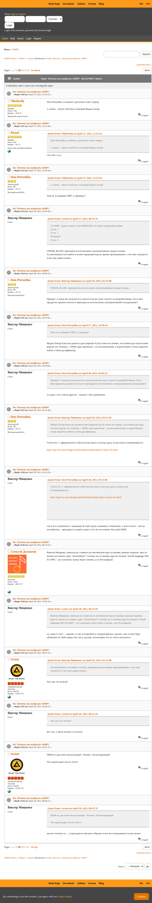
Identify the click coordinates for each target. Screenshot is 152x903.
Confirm (141, 896)
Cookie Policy (65, 896)
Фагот (55, 58)
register (22, 14)
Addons (81, 3)
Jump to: (121, 866)
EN (148, 3)
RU (141, 3)
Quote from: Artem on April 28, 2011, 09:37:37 (73, 808)
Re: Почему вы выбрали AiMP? (31, 91)
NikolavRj (17, 101)
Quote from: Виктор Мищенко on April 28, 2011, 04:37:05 (79, 417)
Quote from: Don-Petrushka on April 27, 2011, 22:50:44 (78, 325)
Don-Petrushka (21, 177)
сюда (59, 155)
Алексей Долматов (23, 551)
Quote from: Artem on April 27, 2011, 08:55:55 (73, 218)
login (13, 14)
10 (22, 70)
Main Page (54, 3)
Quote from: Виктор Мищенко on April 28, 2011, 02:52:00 (79, 280)
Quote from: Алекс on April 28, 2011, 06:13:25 (73, 608)
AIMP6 (15, 49)
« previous (140, 64)
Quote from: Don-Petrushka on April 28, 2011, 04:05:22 (78, 373)
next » (149, 64)
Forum (92, 3)
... (13, 70)
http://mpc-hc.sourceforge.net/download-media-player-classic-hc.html (82, 449)
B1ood (15, 132)
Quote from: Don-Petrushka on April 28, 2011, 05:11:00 (77, 479)
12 (28, 70)
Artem (15, 659)
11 (25, 70)
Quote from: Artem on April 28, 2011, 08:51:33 (73, 713)
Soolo (49, 58)
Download (68, 3)
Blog (101, 3)
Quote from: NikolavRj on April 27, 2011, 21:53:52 (75, 133)
